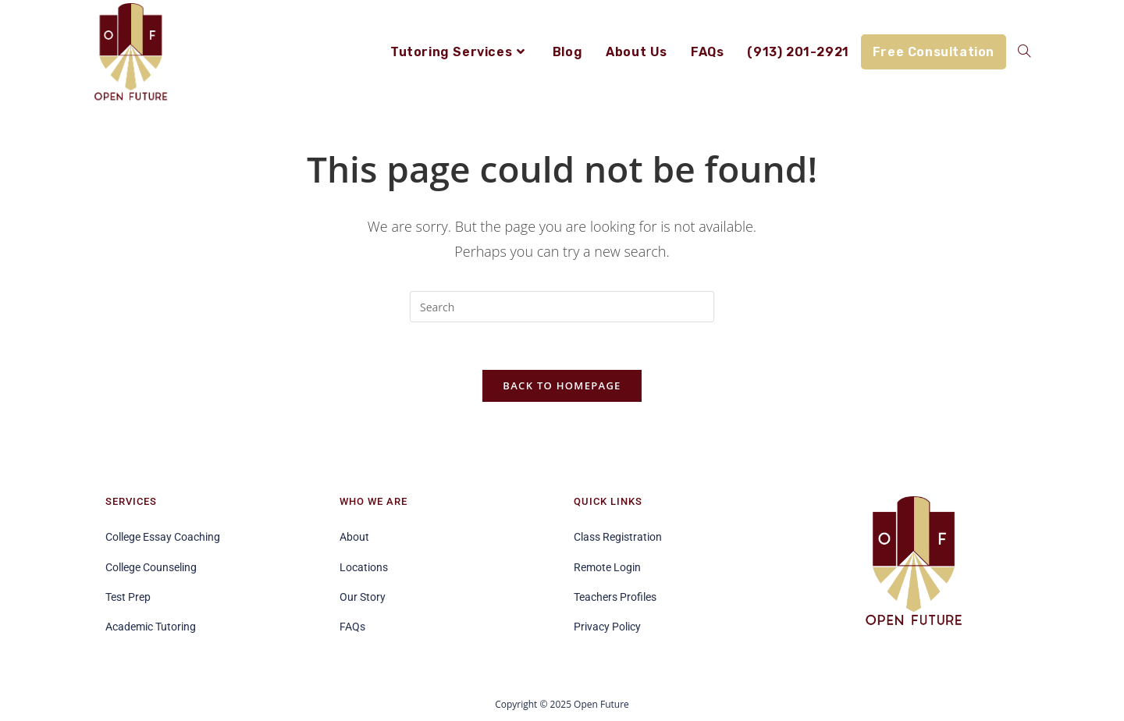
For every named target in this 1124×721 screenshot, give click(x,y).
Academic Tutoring (150, 626)
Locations (364, 567)
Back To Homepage (562, 385)
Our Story (363, 597)
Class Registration (618, 537)
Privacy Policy (607, 626)
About (354, 537)
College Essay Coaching (162, 537)
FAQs (352, 626)
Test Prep (128, 597)
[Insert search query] (562, 306)
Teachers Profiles (615, 597)
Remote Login (607, 567)
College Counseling (151, 567)
